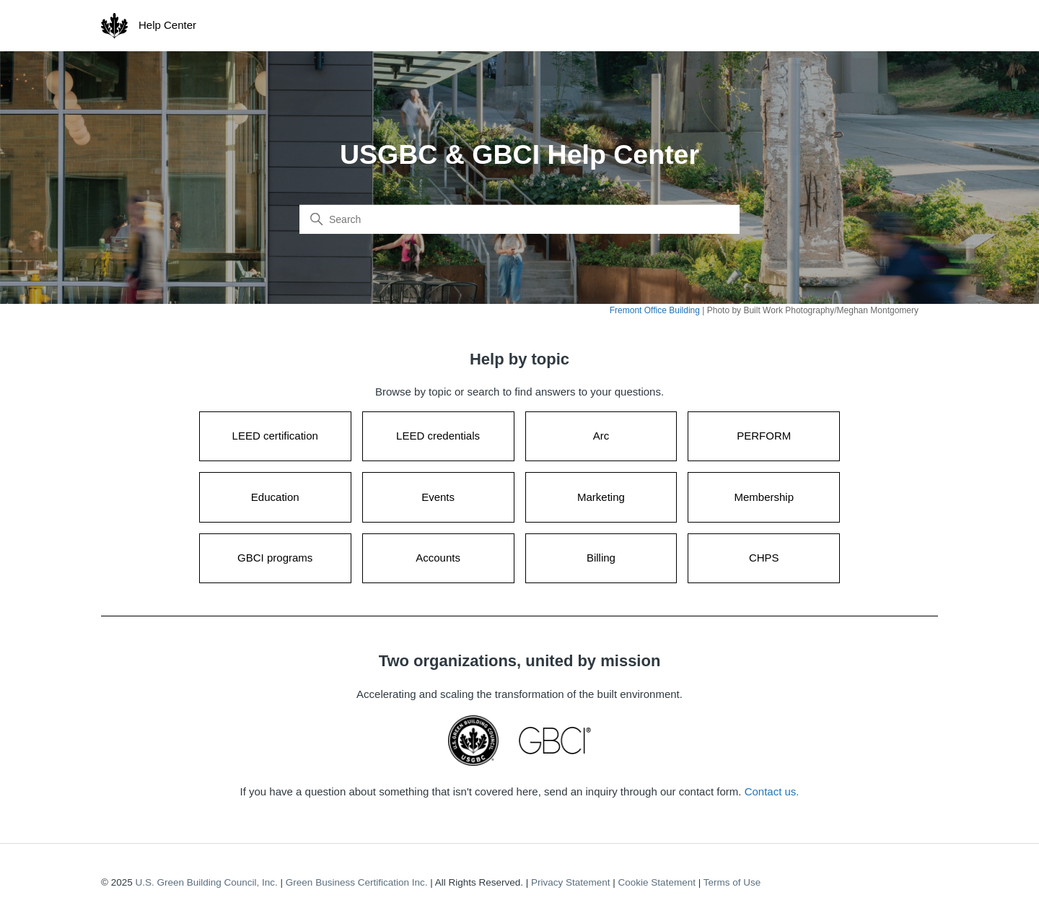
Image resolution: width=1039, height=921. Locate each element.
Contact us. (772, 791)
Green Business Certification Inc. (357, 882)
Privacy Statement (570, 882)
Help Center (167, 25)
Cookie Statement (657, 882)
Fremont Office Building (655, 310)
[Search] (519, 219)
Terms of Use (732, 882)
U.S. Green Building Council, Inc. (206, 882)
